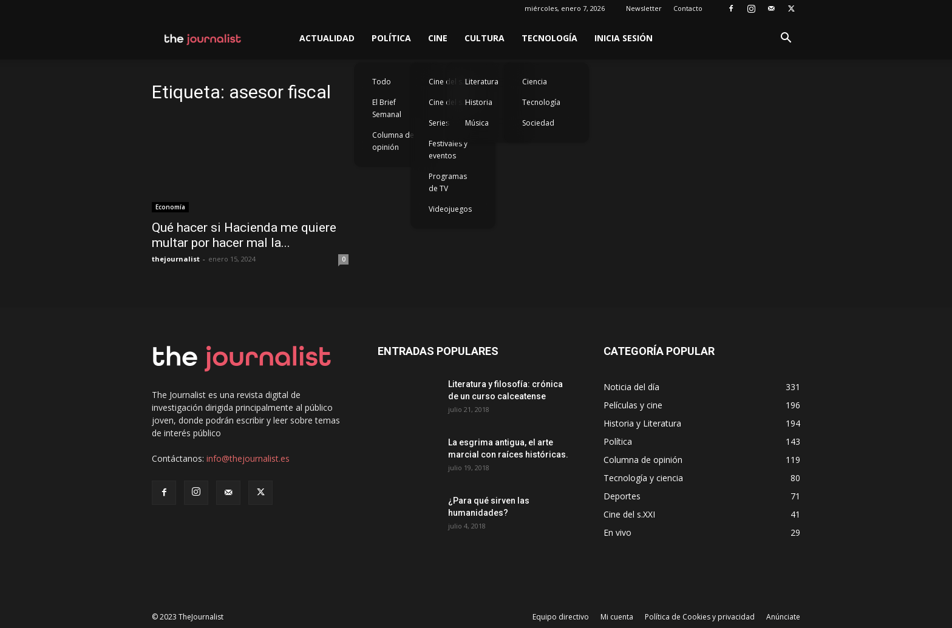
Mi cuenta (616, 617)
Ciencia (534, 81)
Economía (170, 207)
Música (477, 123)
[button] (785, 39)
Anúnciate (783, 617)
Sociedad (538, 123)
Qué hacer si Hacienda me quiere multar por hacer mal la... (244, 235)
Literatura (481, 81)
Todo (381, 81)
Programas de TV (448, 182)
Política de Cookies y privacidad (700, 617)
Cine (437, 38)
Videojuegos (450, 209)
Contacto (687, 8)
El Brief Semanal (386, 108)
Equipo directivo (560, 617)
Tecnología (549, 38)
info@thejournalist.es (248, 458)
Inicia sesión (623, 38)
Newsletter (644, 8)
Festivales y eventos (448, 149)
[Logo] (203, 38)
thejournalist (176, 258)
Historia (478, 102)
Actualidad (327, 38)
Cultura (484, 38)
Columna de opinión (393, 141)
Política (391, 38)
